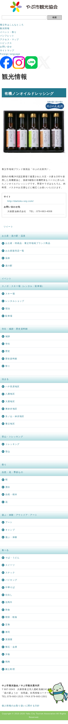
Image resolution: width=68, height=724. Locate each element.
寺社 (7, 344)
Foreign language (10, 54)
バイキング (11, 580)
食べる (5, 550)
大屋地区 (10, 401)
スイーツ (10, 565)
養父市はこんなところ (12, 25)
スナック (10, 572)
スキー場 (10, 293)
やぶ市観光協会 (34, 7)
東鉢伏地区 (11, 409)
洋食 (7, 654)
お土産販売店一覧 (14, 250)
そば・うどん (12, 557)
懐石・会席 (11, 647)
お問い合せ (6, 46)
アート (9, 522)
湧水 (7, 487)
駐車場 (9, 316)
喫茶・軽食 (11, 617)
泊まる (5, 379)
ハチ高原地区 (12, 386)
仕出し (9, 595)
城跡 (7, 336)
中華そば (10, 587)
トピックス (6, 43)
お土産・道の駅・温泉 (13, 236)
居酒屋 (9, 639)
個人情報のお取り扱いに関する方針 (21, 705)
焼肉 (7, 661)
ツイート (8, 226)
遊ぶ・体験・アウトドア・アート (19, 515)
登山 (7, 451)
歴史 (7, 351)
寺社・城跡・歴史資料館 (15, 329)
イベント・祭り (8, 32)
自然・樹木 (11, 494)
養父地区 (10, 423)
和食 (7, 610)
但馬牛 (9, 602)
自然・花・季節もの (12, 472)
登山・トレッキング (12, 436)
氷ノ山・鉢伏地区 (14, 416)
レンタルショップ (14, 301)
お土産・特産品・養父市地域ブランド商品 (27, 243)
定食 (7, 624)
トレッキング (12, 444)
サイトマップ (7, 50)
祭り (7, 366)
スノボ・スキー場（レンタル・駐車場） (23, 286)
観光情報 (4, 28)
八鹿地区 (10, 394)
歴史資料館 (11, 358)
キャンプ (10, 530)
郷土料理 (10, 669)
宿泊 (7, 308)
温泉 (7, 258)
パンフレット (7, 35)
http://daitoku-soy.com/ (20, 201)
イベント (6, 278)
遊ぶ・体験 (11, 537)
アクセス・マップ (9, 39)
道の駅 (9, 265)
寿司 (7, 632)
